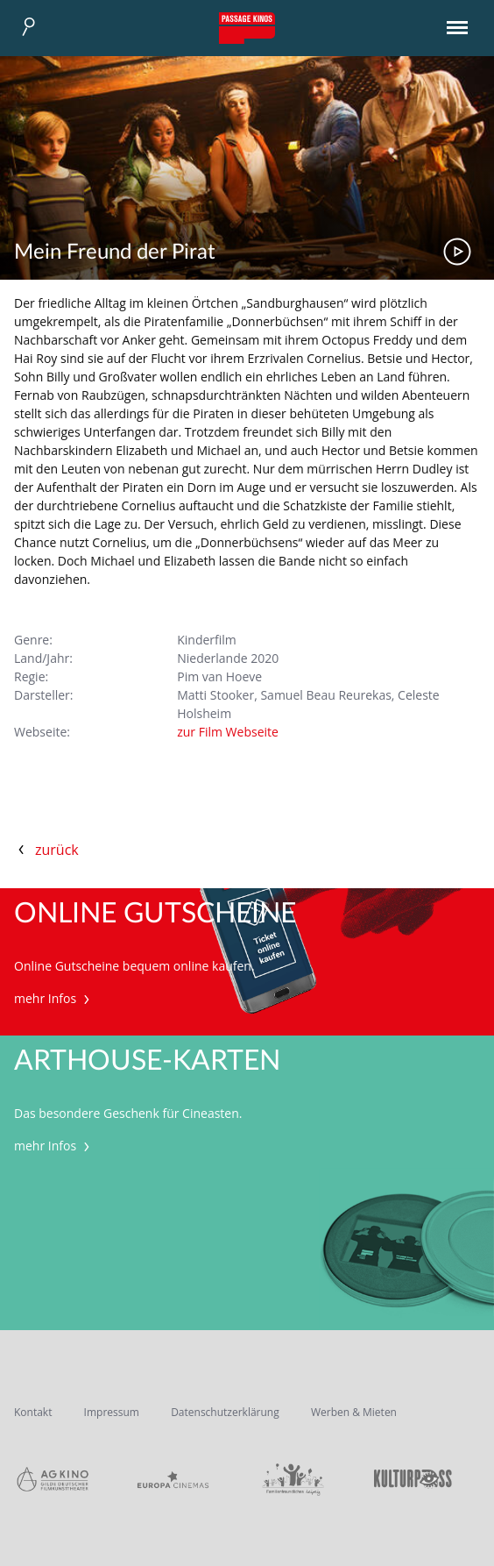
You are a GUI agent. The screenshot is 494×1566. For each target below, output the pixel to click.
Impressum (111, 1412)
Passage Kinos (247, 28)
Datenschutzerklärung (225, 1412)
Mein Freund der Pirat (114, 252)
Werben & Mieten (354, 1412)
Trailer (457, 252)
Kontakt (33, 1412)
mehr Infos (54, 998)
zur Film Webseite (228, 731)
